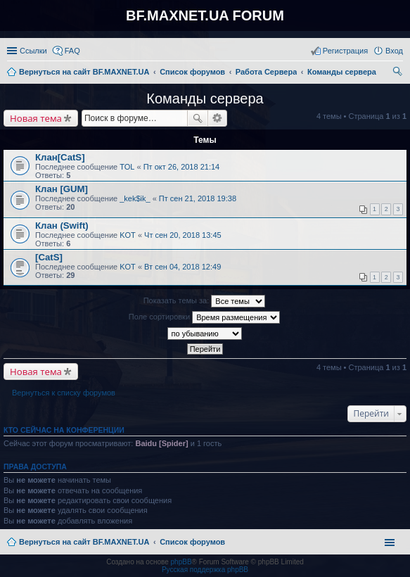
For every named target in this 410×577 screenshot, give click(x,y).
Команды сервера (204, 98)
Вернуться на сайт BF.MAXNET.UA (84, 542)
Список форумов (192, 542)
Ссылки (33, 50)
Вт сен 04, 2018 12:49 (182, 266)
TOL (127, 167)
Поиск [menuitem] (399, 73)
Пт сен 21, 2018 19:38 (197, 198)
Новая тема (36, 118)
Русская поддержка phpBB (205, 569)
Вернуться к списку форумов (63, 392)
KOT (128, 235)
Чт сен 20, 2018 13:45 (183, 235)
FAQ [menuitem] (72, 50)
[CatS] (49, 257)
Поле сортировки (204, 317)
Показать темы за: (204, 301)
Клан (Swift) (62, 225)
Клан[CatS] (60, 157)
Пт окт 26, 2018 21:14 (181, 167)
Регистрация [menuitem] (345, 50)
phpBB (181, 562)
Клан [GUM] (61, 189)
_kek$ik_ (135, 198)
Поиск (197, 118)
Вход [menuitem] (394, 50)
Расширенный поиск (217, 118)
